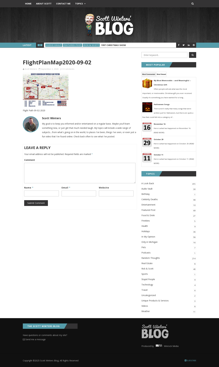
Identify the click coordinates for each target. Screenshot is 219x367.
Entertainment (168, 205)
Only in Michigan (168, 242)
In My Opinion (168, 237)
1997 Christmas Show (113, 45)
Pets (168, 247)
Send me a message (34, 339)
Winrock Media (166, 346)
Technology (168, 285)
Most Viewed (161, 74)
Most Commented (148, 74)
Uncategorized (168, 295)
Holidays (168, 231)
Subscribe (190, 360)
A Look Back (168, 183)
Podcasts (168, 253)
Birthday (168, 194)
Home (28, 3)
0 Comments (68, 69)
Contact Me (63, 3)
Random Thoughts (168, 258)
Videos (168, 306)
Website (104, 187)
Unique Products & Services (168, 301)
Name (28, 187)
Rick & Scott (91, 45)
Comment (29, 159)
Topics (79, 3)
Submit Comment (36, 203)
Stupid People (168, 279)
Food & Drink (168, 215)
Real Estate (168, 263)
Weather (168, 311)
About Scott (44, 3)
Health (168, 226)
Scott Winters (31, 69)
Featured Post (73, 45)
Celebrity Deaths (168, 199)
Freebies (168, 221)
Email (66, 187)
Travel (168, 290)
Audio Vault (54, 45)
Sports (168, 274)
